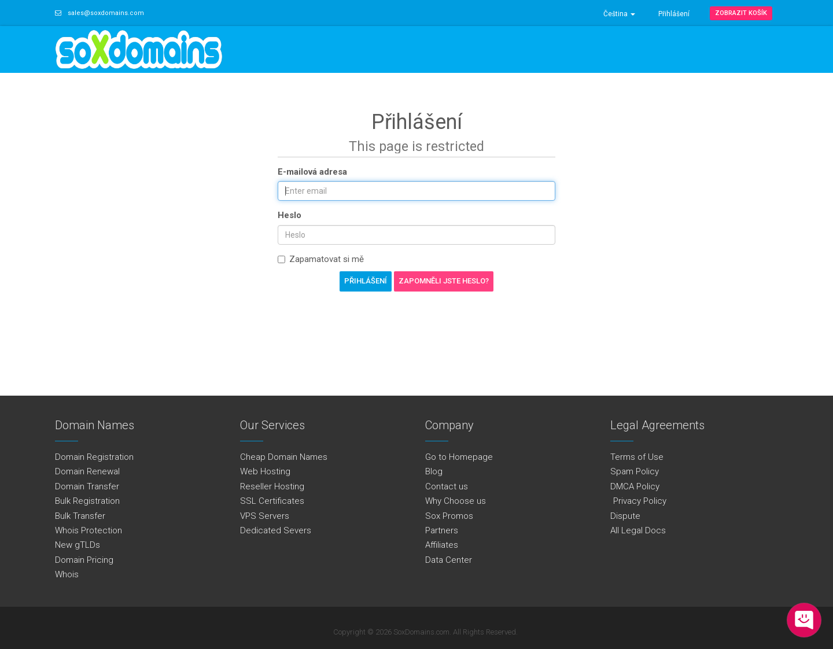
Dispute (625, 516)
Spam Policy (634, 471)
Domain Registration (94, 457)
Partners (441, 530)
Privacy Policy (638, 501)
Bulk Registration (87, 501)
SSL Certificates (272, 501)
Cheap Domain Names (283, 457)
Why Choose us (455, 501)
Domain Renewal (87, 471)
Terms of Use (637, 457)
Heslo (289, 215)
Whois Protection (88, 530)
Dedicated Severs (275, 530)
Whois (67, 574)
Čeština (619, 14)
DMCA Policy (634, 486)
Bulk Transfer (80, 516)
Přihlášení (674, 14)
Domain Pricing (84, 560)
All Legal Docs (638, 530)
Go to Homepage (459, 457)
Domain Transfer (87, 486)
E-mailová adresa (312, 172)
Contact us (446, 486)
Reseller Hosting (272, 486)
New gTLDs (77, 545)
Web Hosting (265, 471)
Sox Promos (449, 516)
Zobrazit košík (741, 13)
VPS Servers (264, 516)
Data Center (448, 560)
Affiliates (441, 545)
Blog (434, 471)
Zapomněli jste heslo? (444, 280)
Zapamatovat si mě (321, 259)
